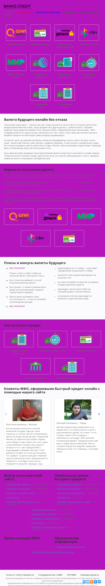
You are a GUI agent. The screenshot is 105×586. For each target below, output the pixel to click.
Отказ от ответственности (20, 575)
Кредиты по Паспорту (65, 66)
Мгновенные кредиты (89, 66)
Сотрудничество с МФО (50, 575)
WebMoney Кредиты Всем (18, 488)
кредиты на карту (40, 35)
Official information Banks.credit (71, 547)
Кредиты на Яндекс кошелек (65, 36)
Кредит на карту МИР (16, 66)
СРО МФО (71, 575)
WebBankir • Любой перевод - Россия (23, 501)
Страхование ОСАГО (40, 96)
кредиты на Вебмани (40, 66)
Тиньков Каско (13, 497)
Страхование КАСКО (65, 96)
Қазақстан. (8, 16)
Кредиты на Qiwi (16, 35)
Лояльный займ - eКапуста (18, 484)
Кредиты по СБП (89, 35)
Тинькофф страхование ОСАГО (20, 493)
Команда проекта (90, 575)
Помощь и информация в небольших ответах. (53, 552)
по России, (10, 14)
